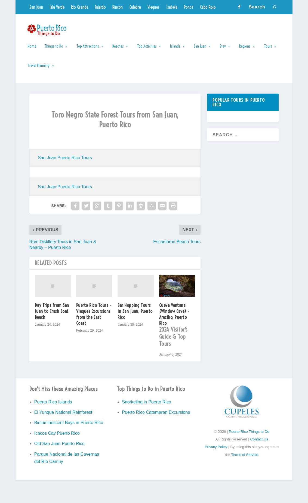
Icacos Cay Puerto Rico (57, 437)
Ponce (188, 7)
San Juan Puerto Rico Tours (65, 161)
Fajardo (100, 7)
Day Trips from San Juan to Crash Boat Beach (52, 315)
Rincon (117, 7)
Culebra (135, 7)
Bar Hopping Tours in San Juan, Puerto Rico (135, 315)
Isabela (171, 7)
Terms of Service (244, 458)
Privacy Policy (216, 451)
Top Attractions (87, 50)
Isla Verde (57, 7)
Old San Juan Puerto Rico (59, 447)
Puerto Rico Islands (53, 405)
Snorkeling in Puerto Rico (146, 405)
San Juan (36, 7)
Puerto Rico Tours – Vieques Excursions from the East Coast (94, 318)
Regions (245, 50)
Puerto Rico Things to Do (249, 435)
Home (32, 50)
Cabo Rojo (208, 7)
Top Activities (147, 50)
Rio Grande (79, 7)
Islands (175, 50)
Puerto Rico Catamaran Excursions (156, 416)
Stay (223, 50)
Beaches (118, 50)
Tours (268, 50)
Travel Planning (39, 69)
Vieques (153, 7)
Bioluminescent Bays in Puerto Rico (68, 426)
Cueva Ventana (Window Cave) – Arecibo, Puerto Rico (177, 330)
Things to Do (53, 50)
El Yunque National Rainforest (63, 416)
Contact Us (259, 443)
